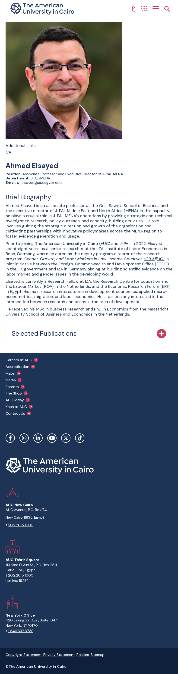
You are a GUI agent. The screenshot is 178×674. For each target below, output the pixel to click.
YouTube (52, 438)
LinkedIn (38, 438)
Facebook (10, 438)
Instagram (24, 438)
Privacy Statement (59, 654)
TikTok (79, 438)
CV (9, 152)
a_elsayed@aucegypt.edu (39, 182)
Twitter (65, 438)
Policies (82, 654)
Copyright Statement (24, 654)
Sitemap (98, 654)
